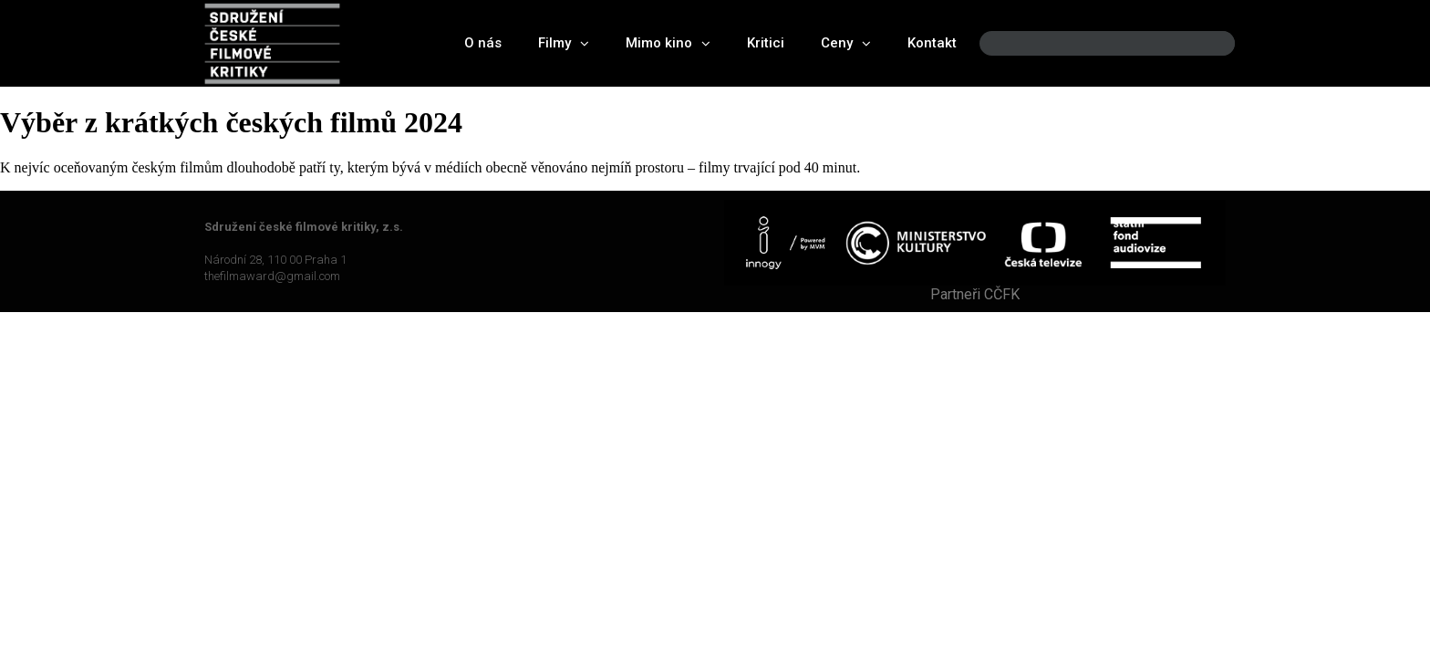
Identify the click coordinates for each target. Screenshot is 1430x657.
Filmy (563, 43)
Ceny (846, 43)
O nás (483, 43)
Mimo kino (668, 43)
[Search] (1205, 43)
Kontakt (932, 43)
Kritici (765, 43)
